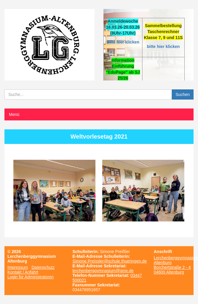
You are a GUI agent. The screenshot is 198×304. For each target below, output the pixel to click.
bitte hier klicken (122, 42)
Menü (14, 114)
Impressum (17, 267)
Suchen (183, 94)
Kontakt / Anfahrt (22, 272)
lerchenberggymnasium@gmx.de (103, 270)
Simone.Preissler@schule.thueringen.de (110, 261)
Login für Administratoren (30, 276)
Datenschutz (43, 267)
